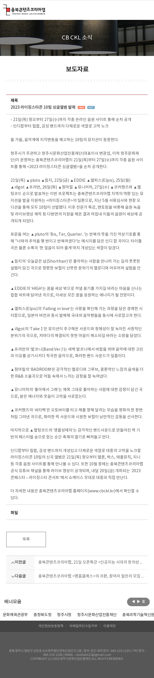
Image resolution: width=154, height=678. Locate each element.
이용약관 (109, 626)
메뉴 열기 (144, 10)
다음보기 (138, 601)
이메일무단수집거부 (83, 626)
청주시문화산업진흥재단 (97, 615)
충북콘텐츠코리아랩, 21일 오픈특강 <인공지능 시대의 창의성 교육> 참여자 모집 (91, 562)
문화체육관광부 (15, 615)
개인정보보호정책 (50, 626)
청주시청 (64, 615)
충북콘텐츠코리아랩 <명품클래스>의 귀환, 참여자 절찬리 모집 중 (91, 576)
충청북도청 (42, 615)
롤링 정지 (144, 601)
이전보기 (133, 601)
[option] (42, 615)
